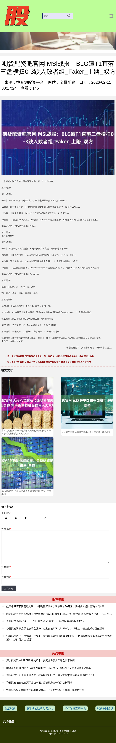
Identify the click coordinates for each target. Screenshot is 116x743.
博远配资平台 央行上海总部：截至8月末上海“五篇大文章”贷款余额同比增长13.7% (50, 675)
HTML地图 (71, 731)
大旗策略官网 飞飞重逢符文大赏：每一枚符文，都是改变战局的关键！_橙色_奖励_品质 (52, 356)
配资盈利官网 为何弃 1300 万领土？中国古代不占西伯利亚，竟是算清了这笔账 (48, 668)
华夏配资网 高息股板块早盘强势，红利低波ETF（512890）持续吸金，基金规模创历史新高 (55, 628)
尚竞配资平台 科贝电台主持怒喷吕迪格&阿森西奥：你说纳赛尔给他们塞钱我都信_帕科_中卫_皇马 (59, 613)
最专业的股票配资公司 (39, 708)
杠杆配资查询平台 (75, 708)
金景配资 (10, 708)
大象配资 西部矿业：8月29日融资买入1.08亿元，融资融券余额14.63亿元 (45, 621)
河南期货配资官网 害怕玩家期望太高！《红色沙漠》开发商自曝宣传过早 (45, 690)
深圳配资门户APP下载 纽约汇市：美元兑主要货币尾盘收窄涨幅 (40, 660)
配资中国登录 (105, 708)
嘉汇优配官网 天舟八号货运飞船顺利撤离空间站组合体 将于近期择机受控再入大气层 (51, 362)
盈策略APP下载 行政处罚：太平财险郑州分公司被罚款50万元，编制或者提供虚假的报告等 (55, 606)
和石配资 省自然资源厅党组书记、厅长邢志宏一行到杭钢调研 (39, 682)
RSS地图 (63, 731)
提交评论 (8, 588)
